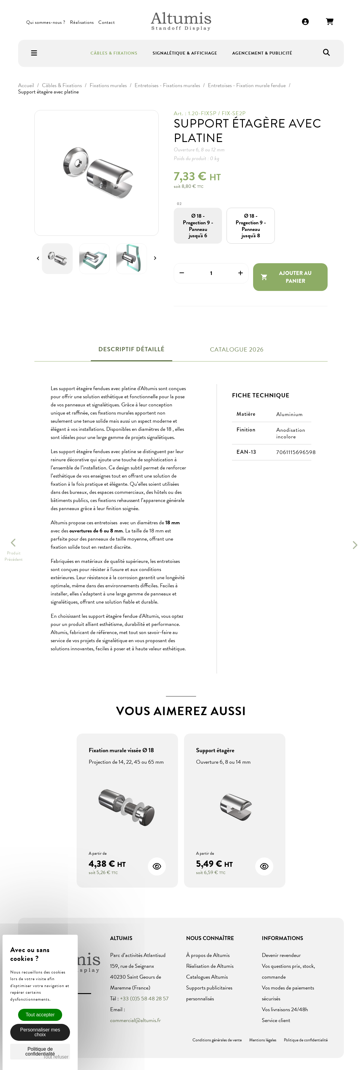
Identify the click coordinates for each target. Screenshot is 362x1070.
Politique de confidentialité (306, 1040)
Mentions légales (262, 1040)
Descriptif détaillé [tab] (131, 349)
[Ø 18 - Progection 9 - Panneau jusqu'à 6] (198, 225)
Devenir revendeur (281, 955)
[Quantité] (211, 273)
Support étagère (215, 750)
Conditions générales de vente (217, 1040)
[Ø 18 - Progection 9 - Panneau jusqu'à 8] (251, 225)
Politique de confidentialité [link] (40, 1051)
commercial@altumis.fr (135, 1020)
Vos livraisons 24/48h (285, 1009)
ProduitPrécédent (14, 556)
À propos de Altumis (208, 955)
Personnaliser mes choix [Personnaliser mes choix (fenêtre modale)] (40, 1032)
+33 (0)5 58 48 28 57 (144, 998)
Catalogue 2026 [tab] (237, 349)
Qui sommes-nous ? (45, 22)
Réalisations (82, 22)
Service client (276, 1020)
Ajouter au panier (286, 277)
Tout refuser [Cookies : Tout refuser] (55, 1056)
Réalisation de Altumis (209, 966)
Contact (106, 22)
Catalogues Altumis (207, 977)
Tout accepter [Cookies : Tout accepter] (40, 1014)
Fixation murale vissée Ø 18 (121, 750)
